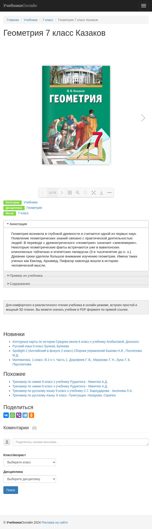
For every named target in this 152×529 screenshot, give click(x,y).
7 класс (47, 20)
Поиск (10, 490)
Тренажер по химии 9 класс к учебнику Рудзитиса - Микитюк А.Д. (60, 382)
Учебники (30, 20)
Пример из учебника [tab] (24, 275)
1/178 (52, 192)
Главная (13, 20)
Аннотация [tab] (16, 224)
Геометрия (34, 208)
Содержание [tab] (18, 284)
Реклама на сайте (55, 522)
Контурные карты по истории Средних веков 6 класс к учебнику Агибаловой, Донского (75, 341)
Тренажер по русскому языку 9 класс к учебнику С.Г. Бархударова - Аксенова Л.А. (72, 391)
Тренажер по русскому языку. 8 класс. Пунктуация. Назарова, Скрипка (64, 395)
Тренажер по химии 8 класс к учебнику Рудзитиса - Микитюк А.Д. (60, 386)
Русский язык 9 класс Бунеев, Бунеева (40, 346)
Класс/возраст (14, 455)
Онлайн (20, 5)
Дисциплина (13, 472)
